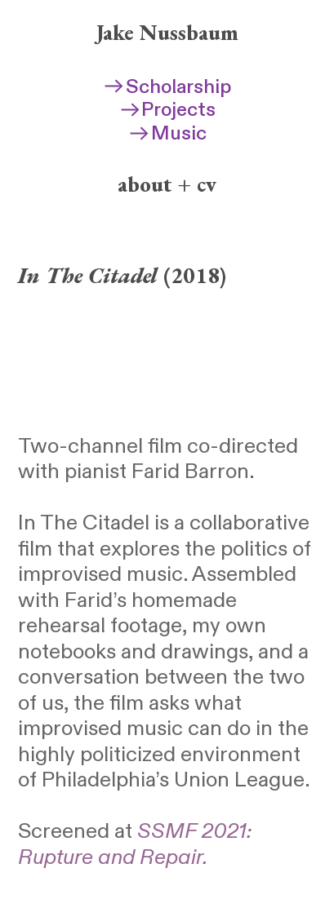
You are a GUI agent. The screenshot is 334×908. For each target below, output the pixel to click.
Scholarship (167, 87)
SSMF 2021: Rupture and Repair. (135, 844)
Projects (167, 110)
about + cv (167, 184)
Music (167, 134)
